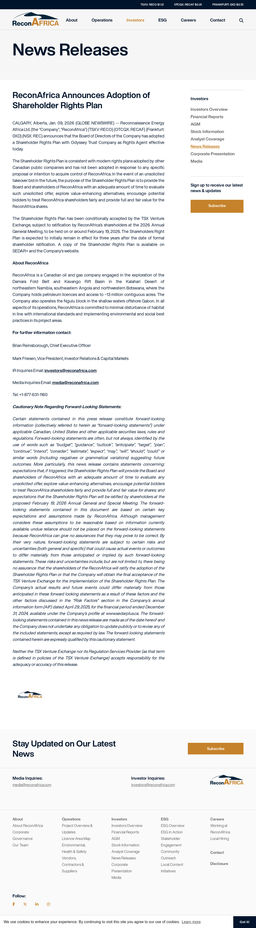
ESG (162, 20)
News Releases (205, 146)
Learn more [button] (191, 922)
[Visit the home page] (226, 783)
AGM (195, 124)
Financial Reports (207, 117)
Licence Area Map (76, 838)
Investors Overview (209, 109)
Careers (188, 20)
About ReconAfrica (28, 825)
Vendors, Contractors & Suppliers (73, 864)
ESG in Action (172, 832)
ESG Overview (172, 825)
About (71, 20)
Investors (135, 20)
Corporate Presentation (213, 154)
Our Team (20, 845)
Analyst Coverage (207, 139)
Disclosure (219, 863)
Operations (102, 20)
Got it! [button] (245, 922)
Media (196, 161)
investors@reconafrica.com (71, 370)
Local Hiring (219, 838)
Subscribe (217, 205)
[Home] (36, 19)
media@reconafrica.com (75, 382)
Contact (217, 20)
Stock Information (207, 131)
